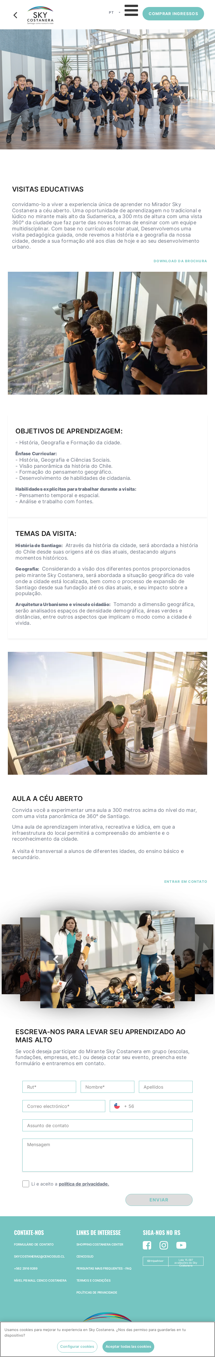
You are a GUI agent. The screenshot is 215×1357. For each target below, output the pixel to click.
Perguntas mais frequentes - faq (104, 1268)
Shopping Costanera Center (99, 1244)
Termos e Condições (93, 1280)
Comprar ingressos (173, 13)
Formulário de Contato (34, 1244)
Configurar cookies (77, 1348)
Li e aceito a (70, 1184)
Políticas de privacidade (96, 1292)
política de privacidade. (84, 1184)
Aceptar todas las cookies (128, 1348)
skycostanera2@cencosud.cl (39, 1256)
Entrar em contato (185, 881)
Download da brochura (180, 261)
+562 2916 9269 (26, 1268)
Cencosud (85, 1256)
